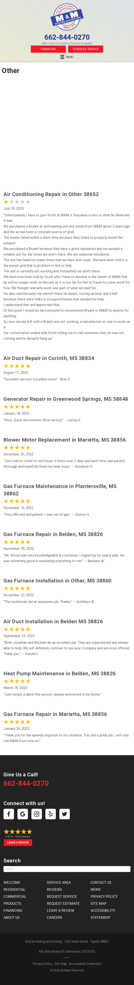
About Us (11, 917)
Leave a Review (18, 842)
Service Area (59, 882)
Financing (48, 49)
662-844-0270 (67, 37)
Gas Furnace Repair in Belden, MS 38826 (53, 534)
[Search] (67, 869)
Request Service (62, 896)
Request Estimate (63, 903)
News (95, 889)
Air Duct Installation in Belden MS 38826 (53, 621)
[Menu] (67, 57)
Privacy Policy (104, 896)
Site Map (98, 903)
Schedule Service (86, 49)
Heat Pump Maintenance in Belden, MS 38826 (59, 673)
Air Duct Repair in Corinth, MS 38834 (48, 358)
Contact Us (101, 882)
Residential (14, 889)
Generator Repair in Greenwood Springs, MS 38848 (65, 399)
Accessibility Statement (85, 964)
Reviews (54, 889)
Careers (54, 917)
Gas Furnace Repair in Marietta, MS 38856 (55, 714)
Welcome (11, 882)
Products (12, 903)
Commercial (14, 896)
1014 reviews (22, 836)
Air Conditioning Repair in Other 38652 (51, 194)
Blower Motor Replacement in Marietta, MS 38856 (64, 440)
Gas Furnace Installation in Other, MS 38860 (57, 581)
